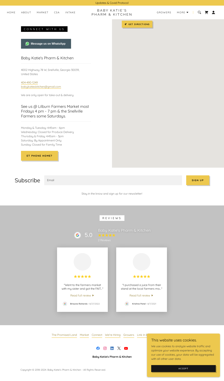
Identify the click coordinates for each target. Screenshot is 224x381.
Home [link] (11, 12)
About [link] (26, 12)
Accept (185, 368)
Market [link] (42, 12)
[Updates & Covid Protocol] (112, 3)
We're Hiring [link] (113, 335)
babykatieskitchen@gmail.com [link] (41, 86)
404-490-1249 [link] (29, 82)
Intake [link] (70, 12)
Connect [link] (97, 335)
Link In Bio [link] (143, 335)
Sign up (198, 180)
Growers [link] (164, 12)
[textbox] (113, 180)
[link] (112, 14)
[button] (183, 12)
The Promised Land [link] (64, 335)
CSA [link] (57, 12)
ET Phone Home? (39, 155)
